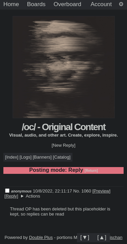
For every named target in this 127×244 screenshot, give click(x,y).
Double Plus (41, 237)
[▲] (101, 237)
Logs (25, 157)
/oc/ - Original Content (63, 127)
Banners (42, 157)
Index (11, 157)
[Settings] (121, 4)
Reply (11, 196)
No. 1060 (82, 191)
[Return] (91, 170)
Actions (33, 196)
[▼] (84, 237)
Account (101, 4)
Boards (36, 4)
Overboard (67, 4)
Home (11, 4)
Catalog (61, 157)
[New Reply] (63, 145)
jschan (116, 237)
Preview (101, 191)
